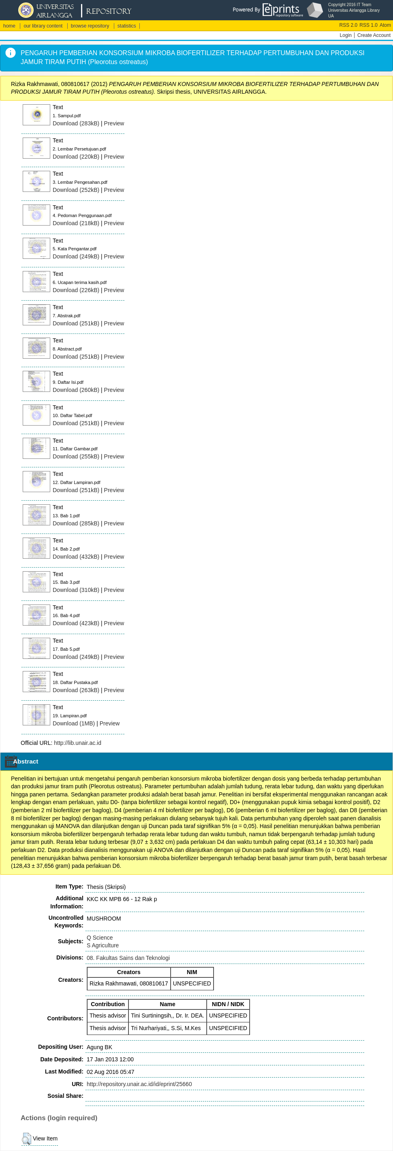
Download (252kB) (76, 190)
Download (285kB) (76, 523)
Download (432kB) (76, 556)
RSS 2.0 (349, 25)
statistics (126, 26)
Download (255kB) (76, 456)
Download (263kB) (76, 690)
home (9, 26)
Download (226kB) (76, 290)
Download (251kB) (76, 323)
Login (346, 35)
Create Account (374, 35)
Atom (385, 25)
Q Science (100, 937)
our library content (42, 26)
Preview (114, 123)
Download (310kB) (76, 590)
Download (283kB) (76, 123)
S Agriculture (103, 945)
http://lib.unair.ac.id (77, 743)
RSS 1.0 (368, 25)
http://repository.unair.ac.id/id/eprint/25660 (139, 1084)
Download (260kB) (76, 390)
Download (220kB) (76, 156)
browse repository (90, 26)
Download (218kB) (76, 223)
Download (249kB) (76, 256)
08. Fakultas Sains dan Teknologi (128, 958)
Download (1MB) (74, 723)
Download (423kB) (76, 623)
